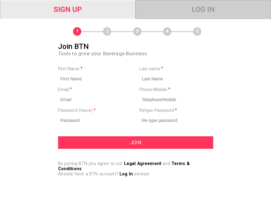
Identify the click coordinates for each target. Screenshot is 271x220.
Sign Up (67, 9)
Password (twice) (77, 110)
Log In (203, 9)
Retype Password (158, 110)
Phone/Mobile (154, 89)
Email (65, 89)
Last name (151, 69)
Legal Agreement (142, 163)
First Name (70, 69)
